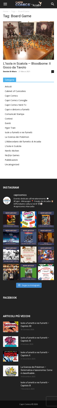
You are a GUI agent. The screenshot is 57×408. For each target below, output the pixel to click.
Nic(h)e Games (12, 155)
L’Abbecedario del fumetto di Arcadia (23, 141)
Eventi (8, 123)
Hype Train (10, 127)
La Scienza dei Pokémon (17, 136)
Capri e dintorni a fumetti (17, 109)
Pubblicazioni (11, 159)
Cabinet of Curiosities (15, 91)
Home (5, 11)
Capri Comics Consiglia (16, 100)
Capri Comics (11, 95)
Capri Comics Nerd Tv (15, 104)
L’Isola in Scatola (13, 146)
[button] (5, 4)
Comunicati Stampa (14, 114)
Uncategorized (12, 164)
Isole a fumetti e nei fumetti (18, 132)
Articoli (8, 86)
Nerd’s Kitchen (12, 150)
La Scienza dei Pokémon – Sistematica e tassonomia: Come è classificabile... (36, 370)
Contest (9, 118)
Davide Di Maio (10, 71)
